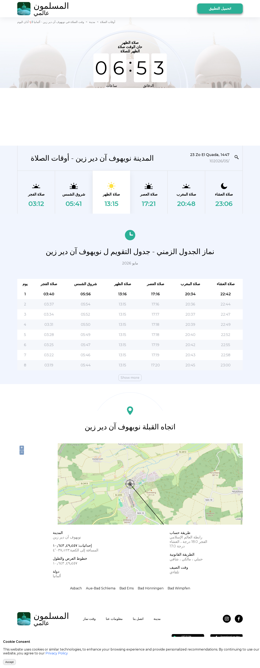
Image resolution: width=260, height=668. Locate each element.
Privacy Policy (57, 653)
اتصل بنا (138, 619)
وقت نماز (89, 619)
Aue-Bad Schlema (100, 588)
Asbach (76, 588)
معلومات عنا (114, 619)
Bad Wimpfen (179, 588)
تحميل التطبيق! (220, 8)
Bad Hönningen (151, 588)
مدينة (92, 22)
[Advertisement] (130, 116)
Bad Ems (126, 588)
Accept (9, 662)
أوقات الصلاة (107, 22)
